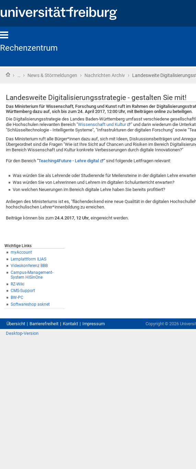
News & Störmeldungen (52, 75)
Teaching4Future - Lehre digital (68, 160)
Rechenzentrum (29, 48)
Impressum (93, 323)
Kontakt (70, 323)
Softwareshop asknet (30, 304)
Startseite (8, 74)
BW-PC (17, 297)
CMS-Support (23, 290)
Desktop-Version (22, 333)
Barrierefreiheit (44, 323)
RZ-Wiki (17, 284)
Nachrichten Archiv (104, 75)
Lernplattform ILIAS (28, 259)
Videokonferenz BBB (29, 265)
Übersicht (16, 323)
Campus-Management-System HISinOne (32, 275)
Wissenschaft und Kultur (102, 124)
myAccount (21, 252)
